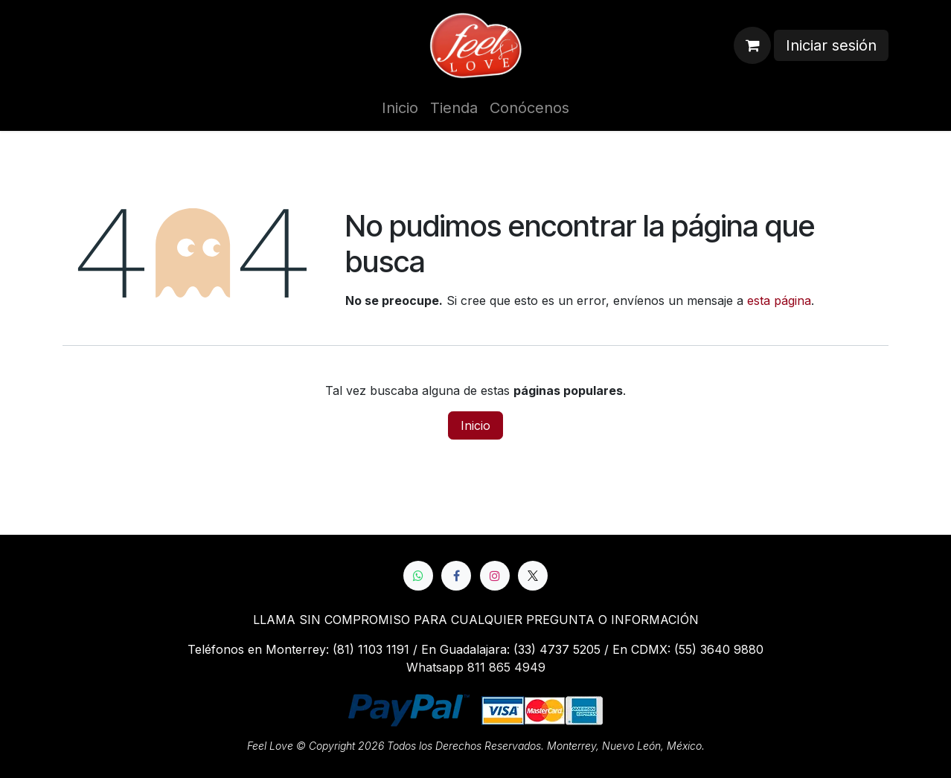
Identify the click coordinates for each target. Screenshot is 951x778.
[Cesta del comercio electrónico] (752, 45)
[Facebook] (456, 576)
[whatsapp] (418, 576)
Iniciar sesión (831, 45)
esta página (779, 300)
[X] (533, 576)
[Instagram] (495, 576)
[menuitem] (400, 108)
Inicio (475, 425)
